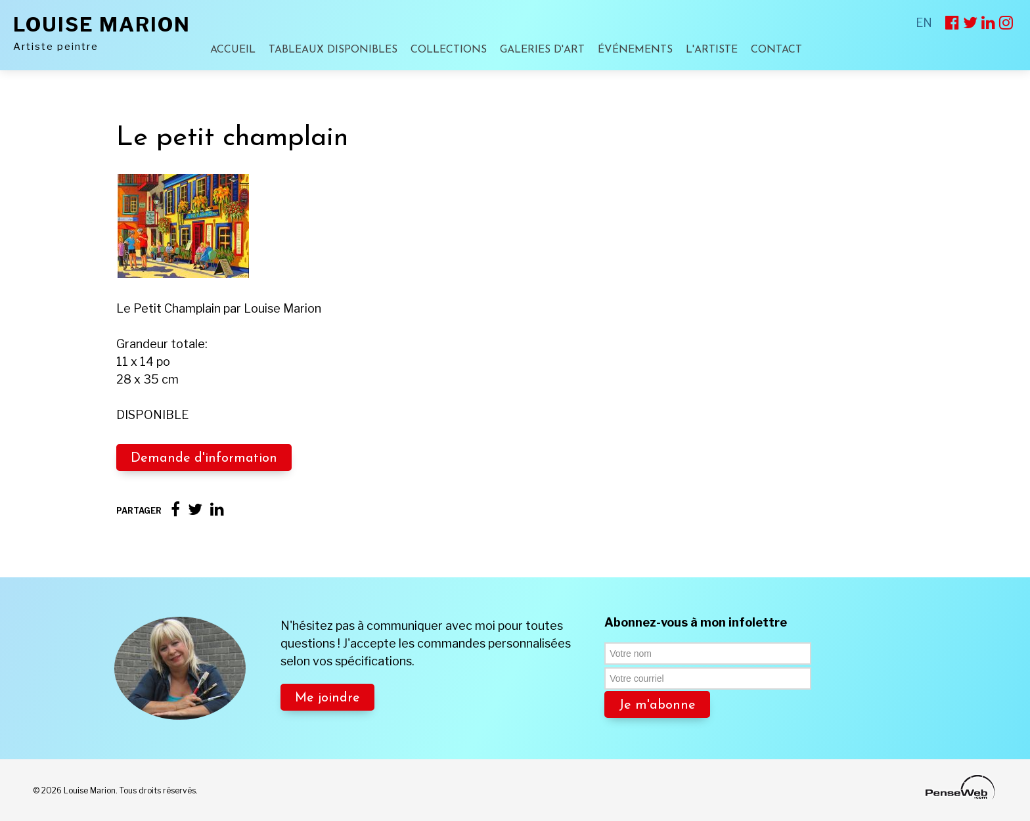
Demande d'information (204, 458)
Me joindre (327, 698)
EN (924, 23)
